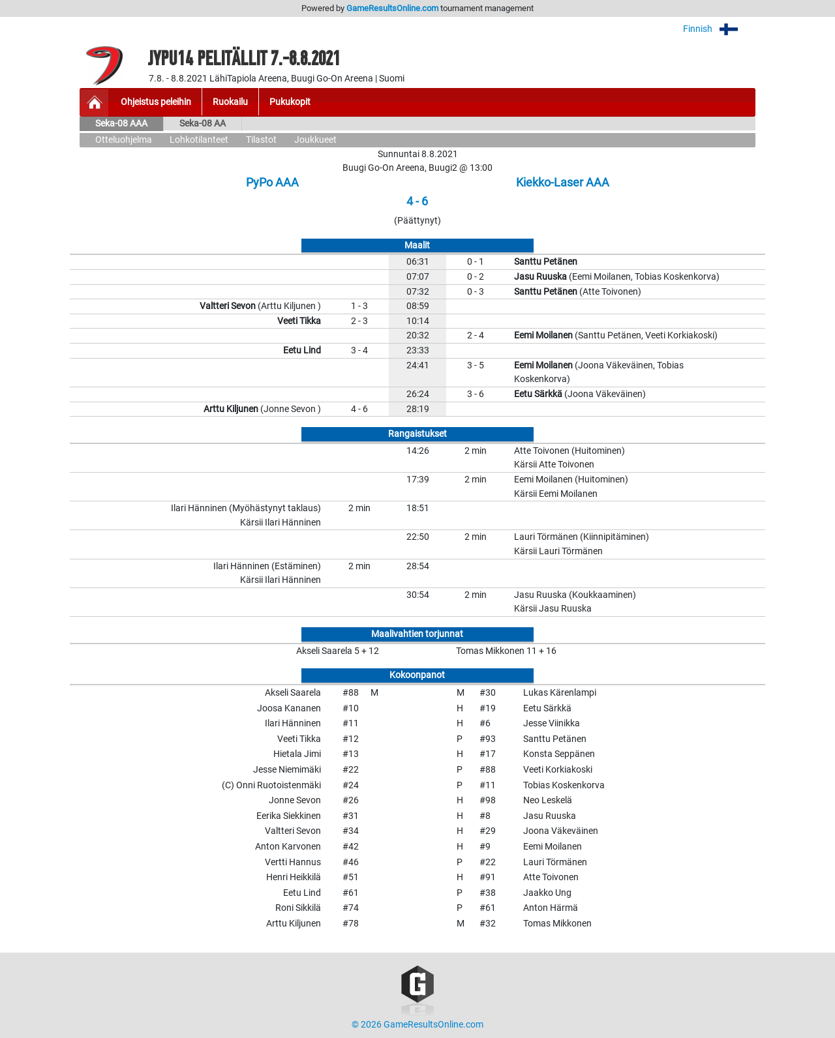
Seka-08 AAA (121, 123)
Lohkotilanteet (199, 139)
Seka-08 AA (202, 123)
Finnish (719, 29)
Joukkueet (315, 139)
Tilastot (261, 139)
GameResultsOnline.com (392, 8)
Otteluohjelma (123, 139)
